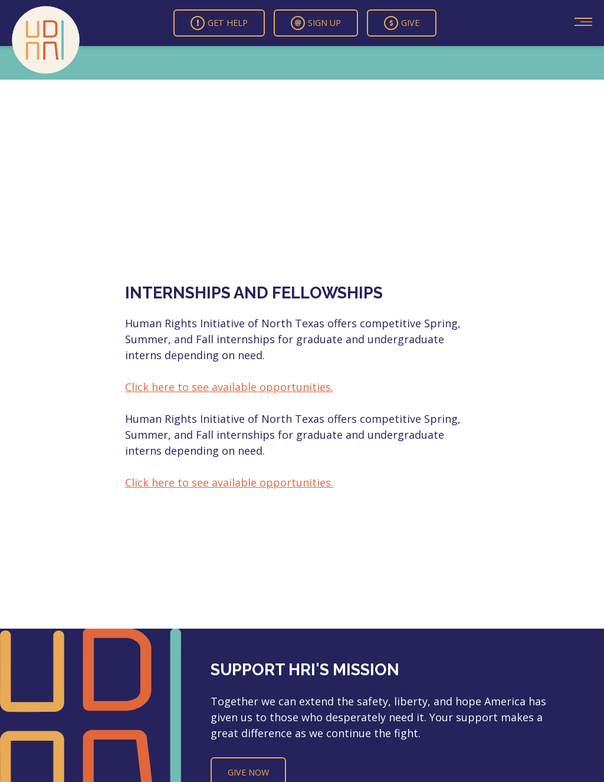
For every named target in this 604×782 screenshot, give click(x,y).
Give (401, 23)
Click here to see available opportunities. (229, 387)
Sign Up (316, 23)
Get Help (219, 23)
